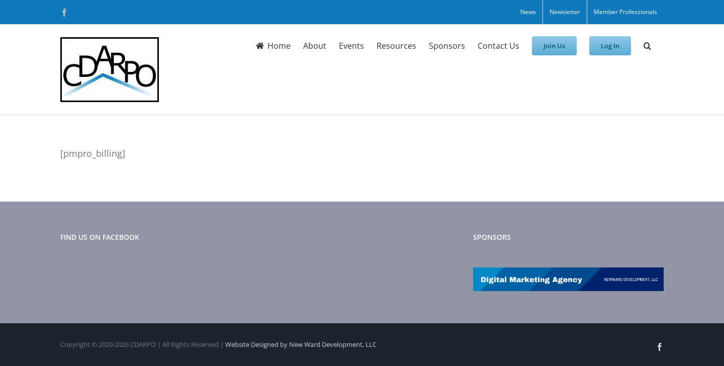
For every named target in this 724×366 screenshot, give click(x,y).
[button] (647, 46)
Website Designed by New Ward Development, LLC (301, 344)
